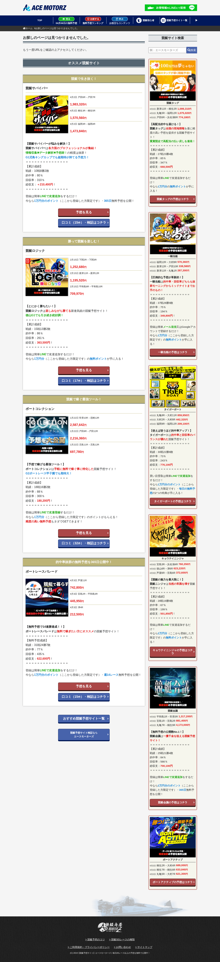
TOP (39, 20)
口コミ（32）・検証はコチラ (84, 543)
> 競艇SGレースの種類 (122, 939)
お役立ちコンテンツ (119, 20)
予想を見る (84, 212)
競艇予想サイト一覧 (177, 20)
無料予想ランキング (93, 20)
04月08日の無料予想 (66, 20)
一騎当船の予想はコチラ (172, 352)
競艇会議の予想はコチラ (172, 802)
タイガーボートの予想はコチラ (172, 501)
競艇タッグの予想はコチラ (173, 199)
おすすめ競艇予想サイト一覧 (84, 718)
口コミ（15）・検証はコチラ (84, 222)
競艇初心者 (148, 20)
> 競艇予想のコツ (95, 939)
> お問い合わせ (122, 947)
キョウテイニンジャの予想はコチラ (173, 652)
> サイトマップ (143, 947)
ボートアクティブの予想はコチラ (173, 882)
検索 (191, 50)
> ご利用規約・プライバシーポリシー (89, 947)
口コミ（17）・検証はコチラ (84, 380)
